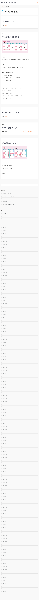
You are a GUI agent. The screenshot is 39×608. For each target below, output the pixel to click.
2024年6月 (4, 289)
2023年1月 (4, 331)
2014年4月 (4, 588)
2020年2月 (4, 420)
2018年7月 (4, 465)
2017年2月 (4, 502)
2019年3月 (4, 448)
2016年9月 (4, 510)
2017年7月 (4, 490)
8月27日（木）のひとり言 (10, 112)
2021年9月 (4, 373)
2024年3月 (4, 297)
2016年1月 (4, 532)
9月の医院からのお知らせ (10, 37)
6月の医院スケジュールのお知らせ (8, 193)
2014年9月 (4, 574)
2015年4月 (4, 558)
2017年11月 (5, 482)
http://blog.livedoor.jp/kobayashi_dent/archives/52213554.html (21, 131)
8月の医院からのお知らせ (10, 143)
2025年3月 (4, 264)
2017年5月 (4, 496)
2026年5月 (4, 227)
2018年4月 (4, 471)
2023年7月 (4, 317)
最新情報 (4, 213)
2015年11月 (5, 538)
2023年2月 (4, 328)
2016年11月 (5, 507)
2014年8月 (4, 577)
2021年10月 (5, 370)
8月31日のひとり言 (8, 21)
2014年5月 (4, 586)
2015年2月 (4, 563)
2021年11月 (5, 367)
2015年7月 (4, 549)
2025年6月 (4, 255)
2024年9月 (4, 280)
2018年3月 (4, 474)
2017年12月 (5, 479)
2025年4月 (4, 261)
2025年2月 (4, 266)
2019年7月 (4, 437)
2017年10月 (5, 485)
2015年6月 (4, 552)
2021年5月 (4, 384)
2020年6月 (4, 409)
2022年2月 (4, 359)
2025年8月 (4, 250)
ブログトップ (8, 601)
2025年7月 (4, 252)
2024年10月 (5, 278)
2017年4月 (4, 499)
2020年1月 (4, 423)
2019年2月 (4, 451)
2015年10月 (5, 541)
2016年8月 (4, 513)
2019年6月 (4, 440)
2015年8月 (4, 546)
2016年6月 (4, 518)
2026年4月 (4, 230)
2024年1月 (4, 300)
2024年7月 (4, 286)
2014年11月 (5, 569)
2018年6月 (4, 468)
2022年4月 (4, 353)
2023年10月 (5, 308)
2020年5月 (4, 412)
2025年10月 (5, 244)
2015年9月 (4, 544)
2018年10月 (5, 457)
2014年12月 (5, 566)
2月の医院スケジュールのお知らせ (8, 204)
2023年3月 (4, 325)
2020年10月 (5, 401)
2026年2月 (4, 236)
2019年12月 (5, 426)
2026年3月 (4, 233)
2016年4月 (4, 524)
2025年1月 (4, 269)
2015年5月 (4, 555)
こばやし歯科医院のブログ (8, 2)
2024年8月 (4, 283)
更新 (6, 25)
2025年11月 (5, 241)
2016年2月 (4, 530)
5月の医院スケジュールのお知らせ (8, 196)
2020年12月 (5, 395)
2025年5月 (4, 258)
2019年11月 (5, 429)
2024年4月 (4, 294)
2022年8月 (4, 345)
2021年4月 (4, 387)
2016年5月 (4, 521)
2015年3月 (4, 560)
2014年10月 (5, 572)
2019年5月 (4, 443)
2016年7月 (4, 516)
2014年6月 (4, 583)
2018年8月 (4, 462)
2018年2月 (4, 476)
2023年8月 (4, 314)
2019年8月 (4, 434)
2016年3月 (4, 527)
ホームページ (3, 601)
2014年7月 (4, 580)
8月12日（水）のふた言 (9, 128)
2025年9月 (4, 247)
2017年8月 (4, 488)
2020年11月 (5, 398)
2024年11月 (5, 275)
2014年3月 (4, 591)
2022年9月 (4, 342)
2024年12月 (5, 272)
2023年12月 (5, 303)
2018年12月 (5, 454)
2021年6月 (4, 381)
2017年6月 (4, 493)
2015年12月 (5, 535)
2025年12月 (5, 238)
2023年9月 (4, 311)
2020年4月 (4, 415)
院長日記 (16, 601)
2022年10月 (5, 339)
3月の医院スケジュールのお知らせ (8, 201)
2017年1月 (4, 504)
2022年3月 (4, 356)
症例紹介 (4, 216)
